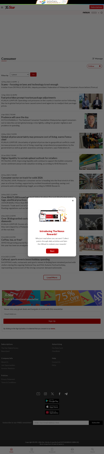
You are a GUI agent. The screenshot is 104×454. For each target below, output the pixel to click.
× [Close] (73, 200)
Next (52, 251)
